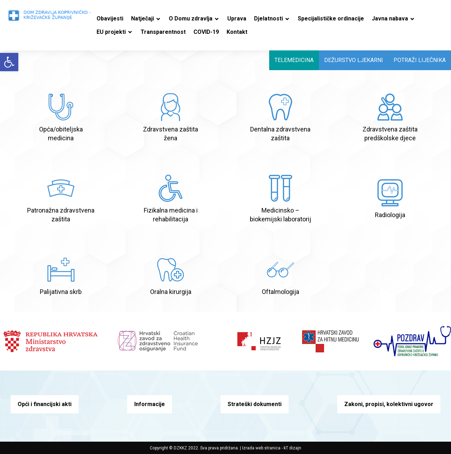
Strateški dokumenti (255, 404)
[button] (9, 62)
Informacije (149, 404)
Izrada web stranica (261, 448)
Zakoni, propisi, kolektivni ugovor (388, 404)
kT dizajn (292, 448)
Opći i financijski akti (45, 404)
